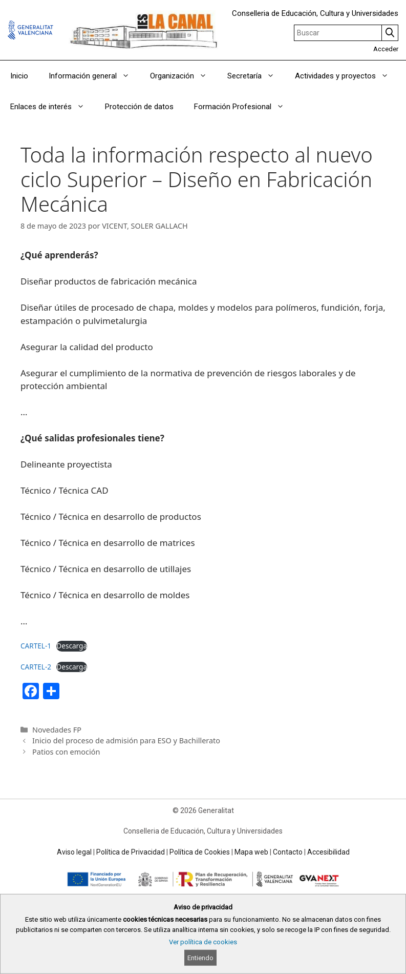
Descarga (71, 646)
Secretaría (256, 75)
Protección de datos (139, 106)
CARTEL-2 (35, 667)
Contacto (288, 852)
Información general (94, 75)
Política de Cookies (199, 852)
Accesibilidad (328, 852)
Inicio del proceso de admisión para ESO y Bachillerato (126, 740)
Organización (183, 75)
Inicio (19, 75)
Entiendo (200, 958)
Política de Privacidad (130, 852)
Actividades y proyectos (347, 75)
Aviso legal (74, 852)
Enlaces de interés (52, 106)
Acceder (385, 49)
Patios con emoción (66, 752)
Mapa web (251, 852)
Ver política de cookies (203, 942)
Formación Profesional (244, 106)
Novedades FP (56, 730)
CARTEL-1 (35, 646)
